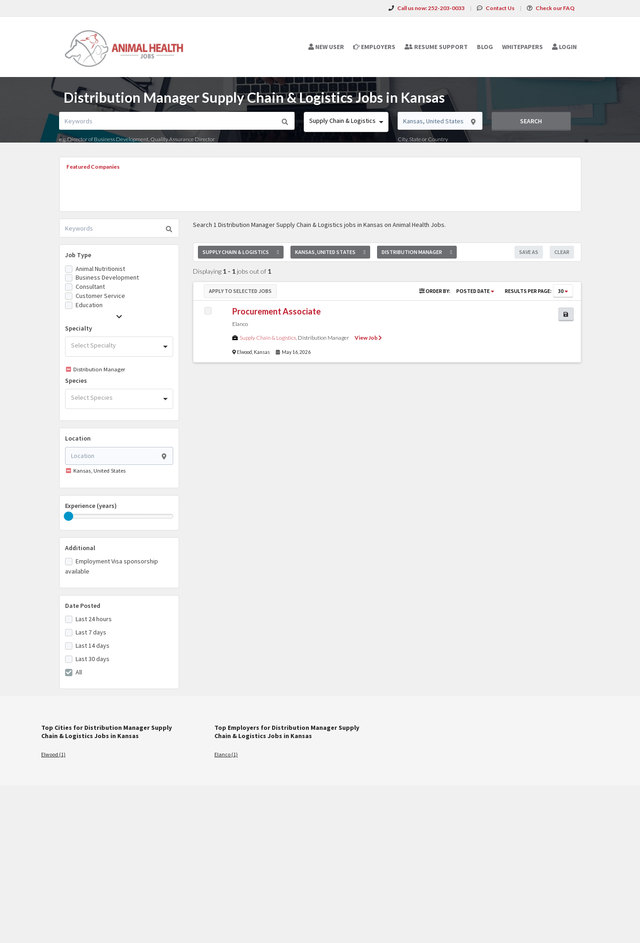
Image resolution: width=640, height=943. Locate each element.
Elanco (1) (226, 754)
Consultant (90, 286)
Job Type (78, 255)
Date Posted (82, 605)
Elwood (244, 352)
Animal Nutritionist (100, 269)
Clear (561, 251)
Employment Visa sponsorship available (111, 566)
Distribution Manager (323, 337)
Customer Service (100, 296)
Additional (80, 548)
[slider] (68, 516)
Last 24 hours (94, 619)
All (79, 672)
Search (531, 121)
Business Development (107, 277)
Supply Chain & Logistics (268, 337)
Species (76, 380)
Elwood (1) (53, 754)
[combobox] (346, 122)
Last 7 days (91, 632)
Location (78, 438)
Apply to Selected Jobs (240, 290)
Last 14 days (92, 645)
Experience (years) (91, 506)
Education (89, 305)
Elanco (240, 323)
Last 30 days (92, 659)
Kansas (262, 352)
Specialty (78, 328)
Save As (528, 251)
